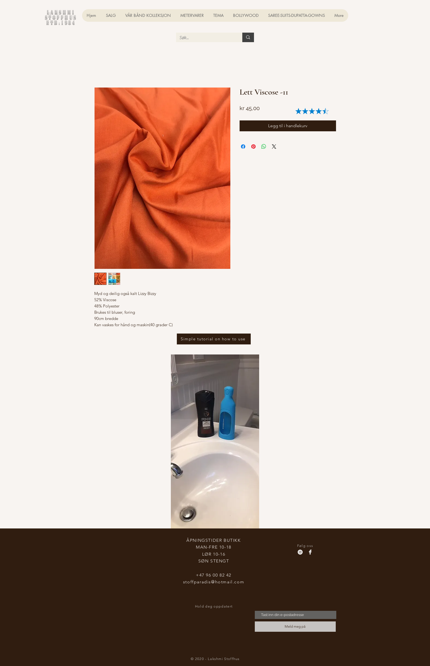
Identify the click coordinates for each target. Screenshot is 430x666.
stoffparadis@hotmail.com (213, 581)
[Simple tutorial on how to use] (214, 339)
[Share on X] (274, 146)
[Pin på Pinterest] (253, 146)
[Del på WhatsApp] (263, 146)
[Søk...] (205, 38)
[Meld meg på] (295, 626)
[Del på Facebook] (243, 146)
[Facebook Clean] (310, 552)
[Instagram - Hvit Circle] (300, 552)
